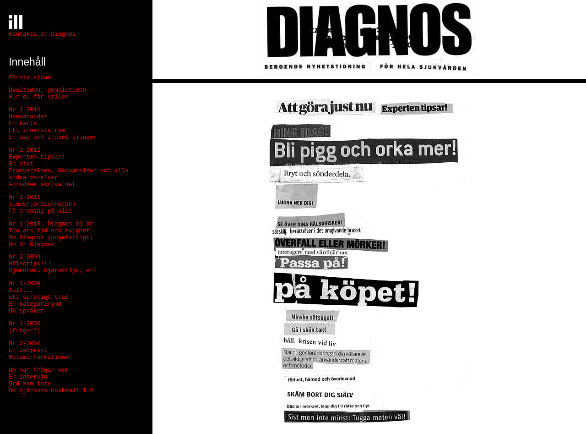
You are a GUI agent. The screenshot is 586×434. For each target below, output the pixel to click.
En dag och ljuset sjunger (53, 137)
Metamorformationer (40, 357)
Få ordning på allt (40, 211)
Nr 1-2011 (24, 197)
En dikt (21, 163)
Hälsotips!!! (30, 263)
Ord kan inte (30, 383)
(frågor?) (24, 330)
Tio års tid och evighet (49, 230)
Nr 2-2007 (24, 343)
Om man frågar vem (39, 370)
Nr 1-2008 (24, 323)
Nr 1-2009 (24, 283)
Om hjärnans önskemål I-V (51, 390)
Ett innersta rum (37, 130)
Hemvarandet (28, 116)
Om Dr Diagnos (31, 244)
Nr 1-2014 (24, 109)
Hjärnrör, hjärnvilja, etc (53, 270)
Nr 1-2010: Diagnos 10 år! (53, 223)
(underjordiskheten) (42, 204)
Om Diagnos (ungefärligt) (51, 237)
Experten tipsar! (37, 157)
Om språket (26, 311)
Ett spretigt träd (39, 297)
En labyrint (28, 350)
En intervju (28, 377)
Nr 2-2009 (24, 256)
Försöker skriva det (42, 184)
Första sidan (30, 77)
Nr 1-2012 (24, 150)
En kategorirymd (35, 304)
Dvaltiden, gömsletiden (47, 90)
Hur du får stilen (39, 96)
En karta (23, 123)
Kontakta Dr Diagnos (42, 34)
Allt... (21, 290)
